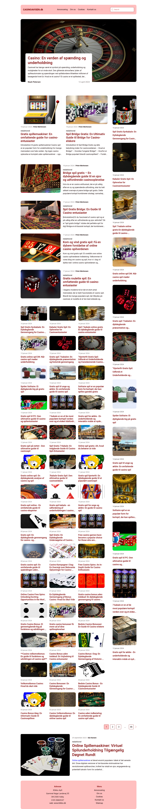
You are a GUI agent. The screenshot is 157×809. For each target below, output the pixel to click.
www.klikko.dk (60, 803)
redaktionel (25, 131)
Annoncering (62, 9)
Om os (73, 9)
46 (131, 727)
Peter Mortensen (39, 127)
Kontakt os (91, 9)
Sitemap (99, 803)
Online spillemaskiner (81, 760)
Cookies (81, 9)
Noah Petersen (34, 82)
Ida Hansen (92, 738)
